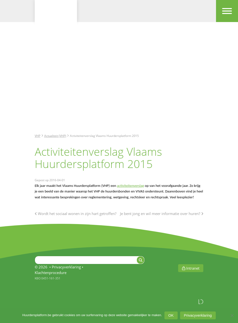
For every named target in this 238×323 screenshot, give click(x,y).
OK (171, 315)
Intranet (190, 268)
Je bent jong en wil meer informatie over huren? (161, 213)
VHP (37, 136)
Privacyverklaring (66, 266)
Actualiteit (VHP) (55, 136)
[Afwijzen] (231, 315)
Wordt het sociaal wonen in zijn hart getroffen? (75, 213)
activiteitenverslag (130, 185)
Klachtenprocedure (50, 272)
